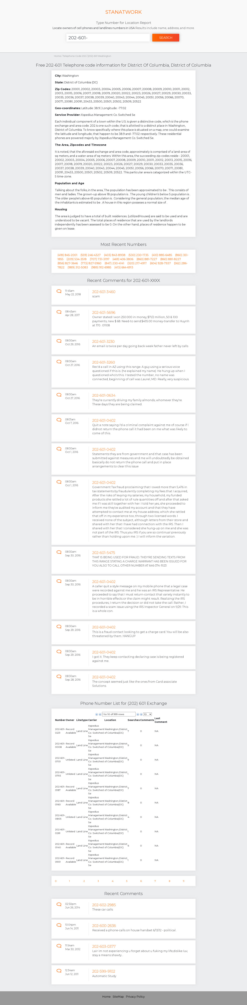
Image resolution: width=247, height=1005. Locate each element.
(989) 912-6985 (101, 267)
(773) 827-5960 (91, 263)
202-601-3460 (103, 292)
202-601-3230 (103, 341)
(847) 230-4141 (114, 263)
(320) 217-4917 (137, 263)
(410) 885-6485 (162, 255)
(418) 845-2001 (67, 255)
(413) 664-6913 (123, 267)
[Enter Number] (108, 38)
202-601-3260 (103, 362)
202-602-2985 (104, 905)
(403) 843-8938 (114, 255)
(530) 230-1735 (138, 255)
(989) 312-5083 (78, 267)
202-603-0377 (104, 946)
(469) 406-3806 (123, 259)
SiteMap (118, 996)
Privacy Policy (135, 996)
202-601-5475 (103, 553)
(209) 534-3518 (77, 259)
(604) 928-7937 (160, 263)
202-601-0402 (103, 420)
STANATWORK (123, 12)
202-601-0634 (103, 395)
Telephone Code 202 (74, 56)
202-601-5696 (103, 312)
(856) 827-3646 (67, 263)
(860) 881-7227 (147, 259)
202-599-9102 (103, 971)
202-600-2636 (104, 926)
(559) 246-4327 (90, 255)
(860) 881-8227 (170, 259)
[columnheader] (60, 720)
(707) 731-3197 (99, 259)
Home (57, 56)
